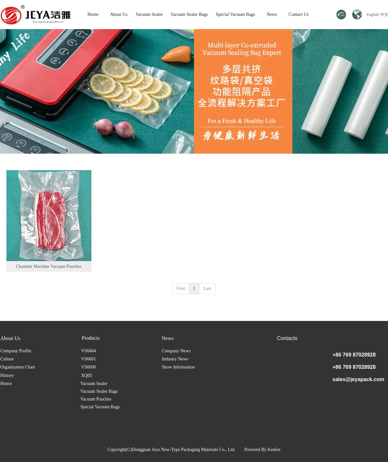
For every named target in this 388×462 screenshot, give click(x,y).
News (167, 338)
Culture (7, 359)
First (181, 288)
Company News (176, 350)
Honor (6, 383)
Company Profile (15, 350)
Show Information (178, 367)
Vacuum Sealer (96, 338)
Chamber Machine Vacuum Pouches (48, 266)
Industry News (175, 359)
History (7, 375)
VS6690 (88, 367)
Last (207, 288)
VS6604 (88, 350)
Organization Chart (17, 367)
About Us (10, 338)
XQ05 (86, 375)
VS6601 (88, 359)
